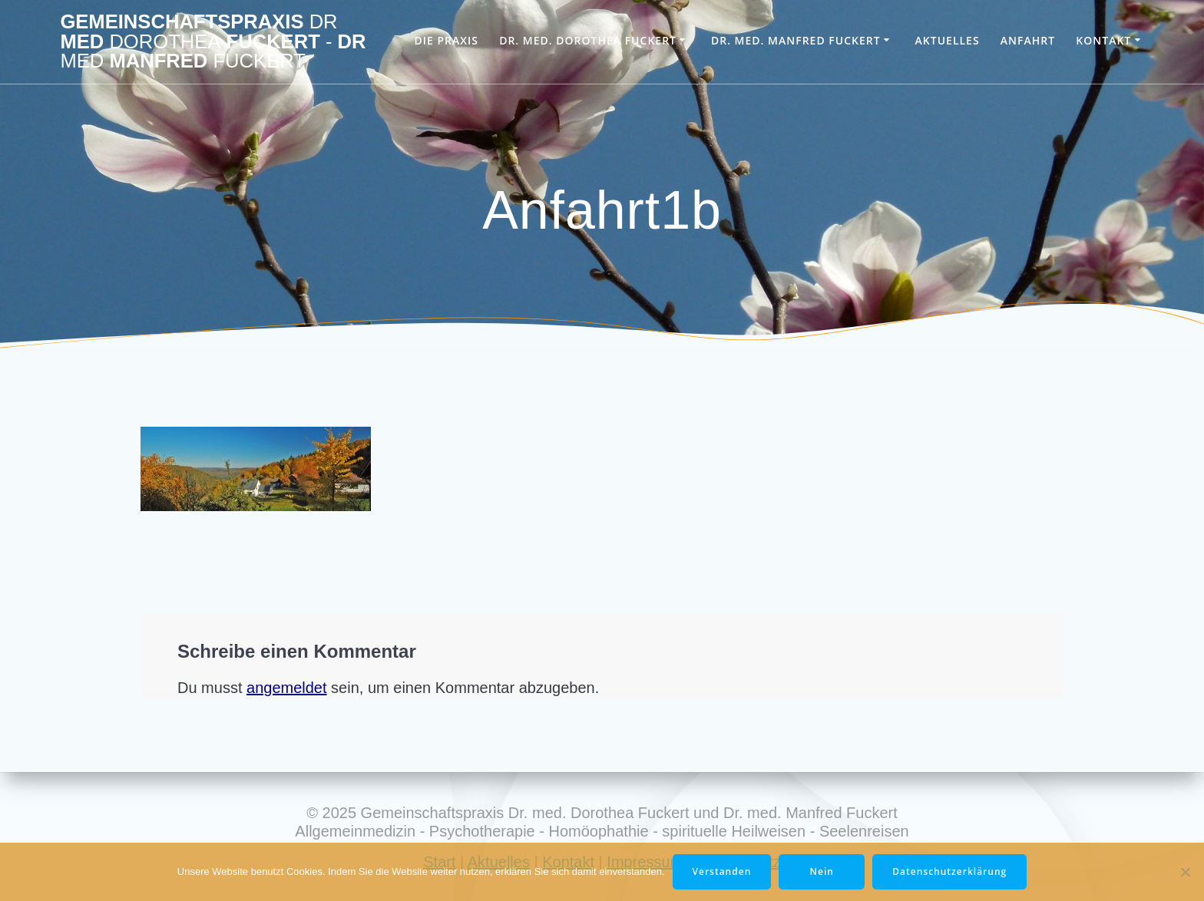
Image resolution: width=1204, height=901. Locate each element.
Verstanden (722, 871)
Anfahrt (1028, 40)
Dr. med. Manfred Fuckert (796, 40)
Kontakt (1103, 40)
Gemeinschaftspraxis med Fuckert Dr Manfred (213, 41)
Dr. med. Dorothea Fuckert (587, 40)
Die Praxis (446, 40)
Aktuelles (947, 40)
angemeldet (286, 687)
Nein (822, 871)
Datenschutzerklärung (949, 871)
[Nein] (1184, 872)
